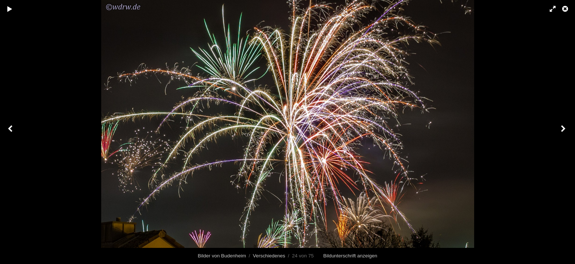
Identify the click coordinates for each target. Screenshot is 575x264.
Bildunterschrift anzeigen (350, 255)
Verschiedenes (269, 255)
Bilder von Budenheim (222, 255)
